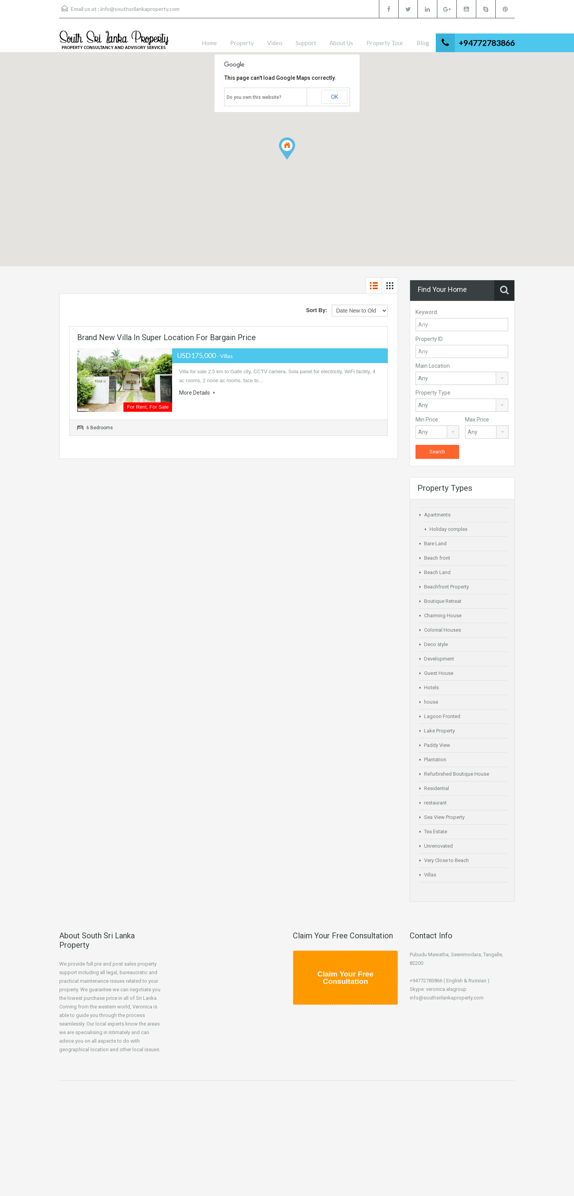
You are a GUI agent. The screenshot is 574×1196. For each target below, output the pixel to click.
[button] (287, 148)
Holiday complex (448, 529)
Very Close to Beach (446, 860)
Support (306, 42)
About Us (341, 42)
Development (439, 659)
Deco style (436, 644)
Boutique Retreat (442, 601)
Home (209, 42)
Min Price (427, 419)
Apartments (437, 515)
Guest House (438, 673)
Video (274, 42)
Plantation (435, 759)
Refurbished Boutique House (456, 774)
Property (242, 42)
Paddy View (437, 745)
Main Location (433, 366)
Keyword (426, 312)
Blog (423, 42)
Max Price (477, 419)
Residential (436, 788)
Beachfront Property (446, 587)
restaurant (435, 803)
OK (334, 97)
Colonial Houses (442, 630)
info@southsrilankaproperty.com (140, 8)
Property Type (433, 393)
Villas (430, 875)
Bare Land (435, 543)
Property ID (429, 339)
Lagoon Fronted (442, 716)
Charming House (442, 615)
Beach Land (437, 572)
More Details (197, 393)
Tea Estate (435, 831)
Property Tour (384, 42)
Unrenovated (438, 846)
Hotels (431, 687)
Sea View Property (444, 817)
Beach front (437, 558)
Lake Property (439, 731)
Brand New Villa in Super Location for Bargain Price (166, 337)
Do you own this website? (254, 97)
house (431, 702)
